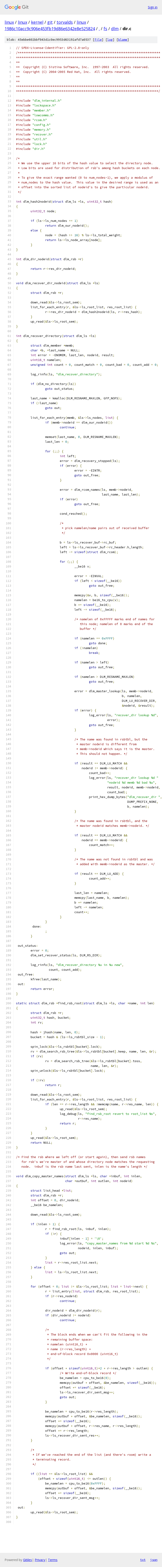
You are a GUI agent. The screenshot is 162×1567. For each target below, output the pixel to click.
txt (143, 1560)
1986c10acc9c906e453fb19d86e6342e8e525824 (50, 28)
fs (105, 28)
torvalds (65, 22)
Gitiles (27, 1560)
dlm (115, 28)
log (110, 40)
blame (122, 40)
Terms (52, 1560)
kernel (37, 22)
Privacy (40, 1560)
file (98, 40)
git (50, 22)
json (153, 1560)
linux (9, 22)
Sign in (152, 7)
